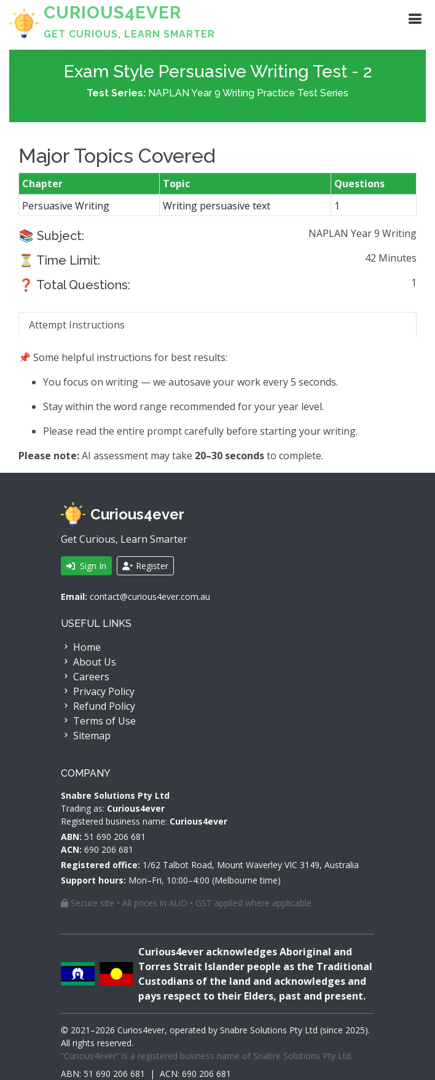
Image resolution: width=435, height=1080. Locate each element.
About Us (88, 662)
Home (81, 647)
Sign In (86, 566)
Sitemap (86, 735)
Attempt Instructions (77, 326)
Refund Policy (98, 706)
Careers (85, 676)
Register (145, 566)
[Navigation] (415, 18)
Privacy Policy (98, 691)
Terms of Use (98, 721)
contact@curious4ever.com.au (150, 596)
